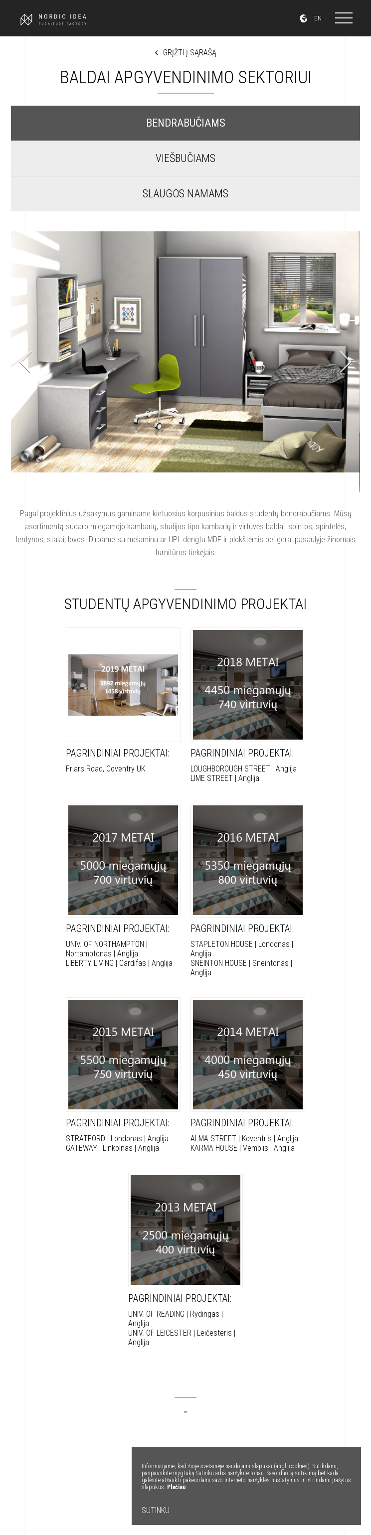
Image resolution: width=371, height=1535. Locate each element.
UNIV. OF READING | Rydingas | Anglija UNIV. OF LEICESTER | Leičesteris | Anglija (185, 1260)
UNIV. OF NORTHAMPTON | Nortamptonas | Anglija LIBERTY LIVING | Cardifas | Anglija (123, 885)
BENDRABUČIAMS (185, 123)
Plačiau (176, 1487)
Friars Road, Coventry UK (123, 700)
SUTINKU (156, 1510)
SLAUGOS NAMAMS (185, 193)
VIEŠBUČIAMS (185, 158)
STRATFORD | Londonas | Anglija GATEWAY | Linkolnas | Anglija (123, 1075)
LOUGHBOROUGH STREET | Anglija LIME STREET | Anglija (247, 705)
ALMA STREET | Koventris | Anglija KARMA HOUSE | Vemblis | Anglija (247, 1075)
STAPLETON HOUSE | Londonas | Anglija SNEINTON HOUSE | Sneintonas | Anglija (247, 890)
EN (318, 18)
